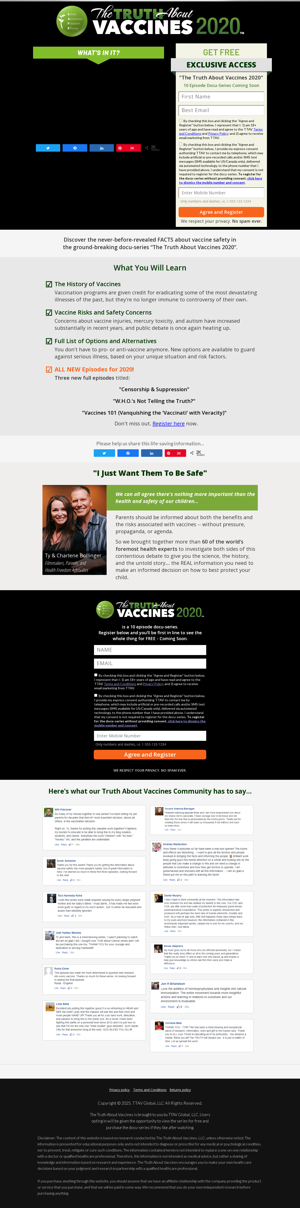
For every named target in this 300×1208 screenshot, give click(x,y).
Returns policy (180, 1090)
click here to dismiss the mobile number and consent (220, 180)
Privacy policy (119, 1090)
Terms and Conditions (120, 684)
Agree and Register (221, 212)
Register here (169, 423)
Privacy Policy (218, 133)
